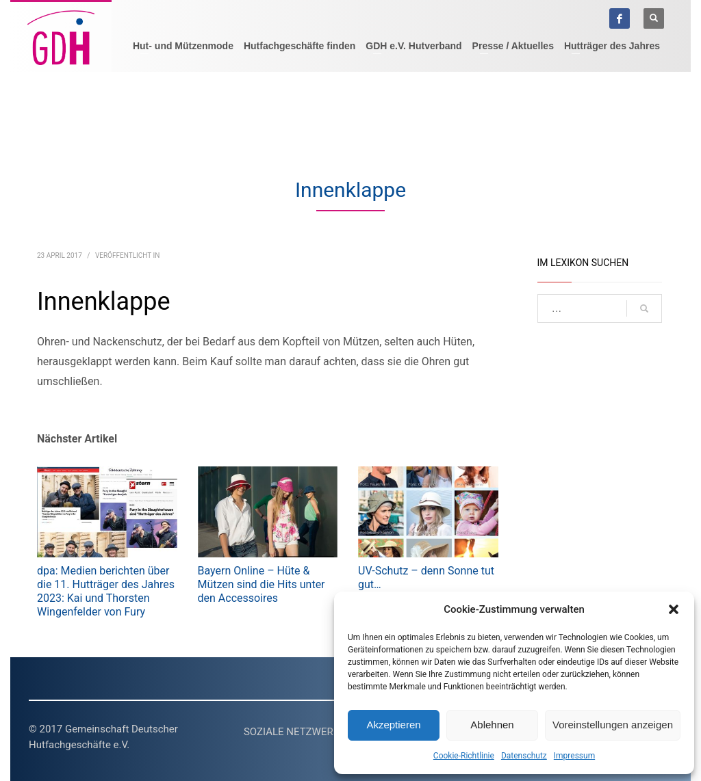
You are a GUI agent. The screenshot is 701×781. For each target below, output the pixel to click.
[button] (673, 609)
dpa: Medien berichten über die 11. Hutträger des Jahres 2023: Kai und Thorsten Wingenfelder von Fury (106, 591)
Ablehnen (491, 724)
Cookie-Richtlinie (463, 755)
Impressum (574, 755)
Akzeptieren (393, 724)
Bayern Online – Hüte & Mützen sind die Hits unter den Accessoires (261, 584)
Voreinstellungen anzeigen (612, 724)
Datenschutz (524, 755)
